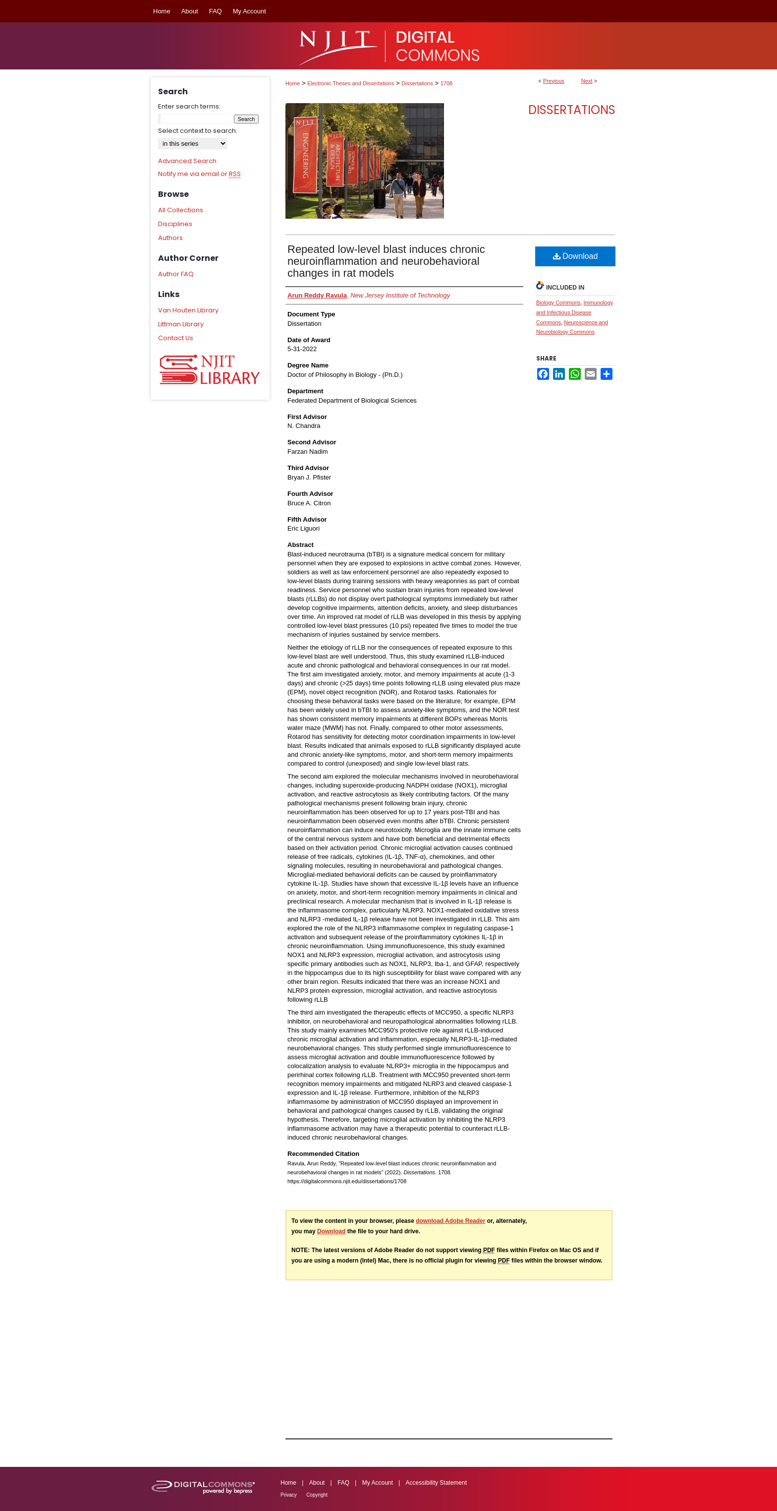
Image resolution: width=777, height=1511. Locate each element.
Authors (170, 237)
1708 (446, 83)
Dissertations (417, 83)
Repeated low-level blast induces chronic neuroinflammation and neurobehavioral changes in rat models (386, 261)
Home (292, 83)
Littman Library (181, 324)
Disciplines (175, 224)
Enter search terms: (189, 106)
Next (587, 81)
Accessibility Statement (436, 1482)
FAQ (343, 1482)
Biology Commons (558, 302)
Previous (553, 81)
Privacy (288, 1495)
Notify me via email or (199, 174)
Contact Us (175, 338)
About (317, 1482)
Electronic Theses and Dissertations (350, 83)
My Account (377, 1482)
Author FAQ (176, 274)
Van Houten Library (188, 310)
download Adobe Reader (450, 1220)
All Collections (180, 210)
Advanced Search (187, 161)
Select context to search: (197, 130)
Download (575, 256)
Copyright (317, 1495)
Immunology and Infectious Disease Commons (574, 312)
